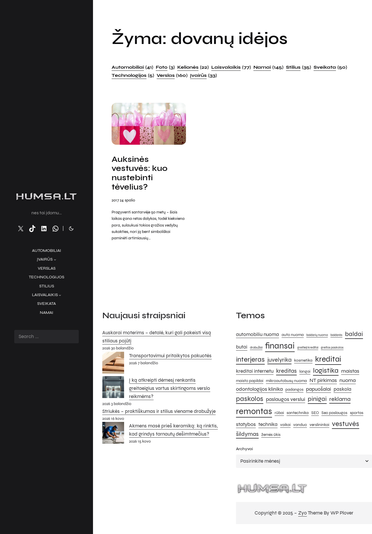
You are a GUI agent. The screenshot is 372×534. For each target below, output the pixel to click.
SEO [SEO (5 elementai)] (315, 413)
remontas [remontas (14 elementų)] (254, 412)
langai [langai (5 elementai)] (304, 372)
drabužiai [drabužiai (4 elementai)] (256, 348)
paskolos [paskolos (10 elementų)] (249, 400)
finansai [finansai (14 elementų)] (280, 347)
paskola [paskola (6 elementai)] (342, 390)
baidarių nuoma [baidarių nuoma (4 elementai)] (317, 336)
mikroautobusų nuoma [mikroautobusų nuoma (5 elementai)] (286, 381)
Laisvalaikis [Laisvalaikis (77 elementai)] (231, 67)
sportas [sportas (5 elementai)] (356, 413)
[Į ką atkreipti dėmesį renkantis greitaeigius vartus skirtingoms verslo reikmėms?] (113, 389)
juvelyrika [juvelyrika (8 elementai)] (279, 360)
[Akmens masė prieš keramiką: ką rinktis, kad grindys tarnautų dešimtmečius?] (113, 435)
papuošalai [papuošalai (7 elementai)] (318, 390)
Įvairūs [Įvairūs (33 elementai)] (203, 75)
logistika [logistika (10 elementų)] (326, 371)
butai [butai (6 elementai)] (241, 348)
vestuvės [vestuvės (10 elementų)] (345, 424)
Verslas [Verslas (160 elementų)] (172, 75)
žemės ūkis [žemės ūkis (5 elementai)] (270, 435)
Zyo (302, 514)
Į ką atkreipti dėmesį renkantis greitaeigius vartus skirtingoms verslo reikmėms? (169, 389)
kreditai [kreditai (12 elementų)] (328, 360)
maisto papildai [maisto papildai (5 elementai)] (249, 381)
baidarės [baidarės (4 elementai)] (336, 336)
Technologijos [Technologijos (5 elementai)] (133, 75)
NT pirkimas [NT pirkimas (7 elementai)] (323, 381)
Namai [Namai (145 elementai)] (268, 67)
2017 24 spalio (123, 201)
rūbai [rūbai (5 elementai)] (279, 413)
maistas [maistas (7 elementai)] (350, 372)
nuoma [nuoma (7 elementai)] (347, 381)
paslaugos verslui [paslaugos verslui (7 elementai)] (285, 400)
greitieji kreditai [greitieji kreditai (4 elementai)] (307, 348)
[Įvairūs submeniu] (55, 259)
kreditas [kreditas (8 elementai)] (286, 372)
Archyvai (244, 450)
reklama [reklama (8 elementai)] (339, 400)
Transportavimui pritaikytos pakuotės (170, 356)
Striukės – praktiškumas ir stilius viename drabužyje (159, 412)
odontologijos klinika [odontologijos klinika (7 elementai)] (259, 390)
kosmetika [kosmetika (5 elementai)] (303, 361)
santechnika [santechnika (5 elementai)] (298, 413)
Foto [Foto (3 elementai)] (165, 67)
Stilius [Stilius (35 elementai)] (298, 67)
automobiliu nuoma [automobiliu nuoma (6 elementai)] (257, 335)
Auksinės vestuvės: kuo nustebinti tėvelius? (140, 174)
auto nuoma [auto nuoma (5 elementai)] (293, 335)
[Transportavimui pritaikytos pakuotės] (113, 365)
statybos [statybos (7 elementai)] (246, 425)
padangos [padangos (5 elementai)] (294, 390)
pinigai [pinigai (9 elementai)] (317, 400)
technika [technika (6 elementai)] (268, 425)
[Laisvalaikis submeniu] (60, 295)
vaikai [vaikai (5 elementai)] (285, 425)
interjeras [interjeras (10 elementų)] (250, 360)
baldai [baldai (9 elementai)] (354, 335)
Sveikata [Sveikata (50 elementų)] (330, 67)
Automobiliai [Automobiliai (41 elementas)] (132, 67)
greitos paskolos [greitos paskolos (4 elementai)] (332, 348)
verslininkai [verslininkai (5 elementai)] (319, 425)
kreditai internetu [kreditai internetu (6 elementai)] (254, 372)
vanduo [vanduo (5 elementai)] (300, 425)
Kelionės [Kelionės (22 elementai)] (193, 67)
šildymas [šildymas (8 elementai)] (247, 434)
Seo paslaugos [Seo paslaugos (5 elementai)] (334, 413)
